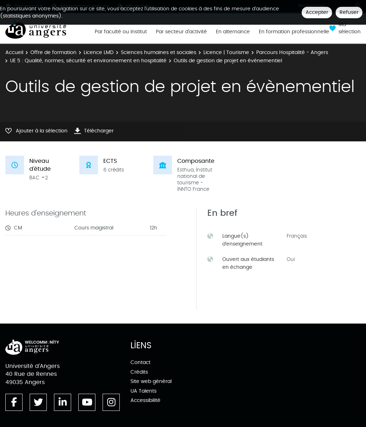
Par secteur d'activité (181, 31)
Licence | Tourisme (226, 52)
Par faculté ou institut (121, 31)
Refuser (349, 12)
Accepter (317, 12)
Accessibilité (145, 400)
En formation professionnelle (294, 31)
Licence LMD (99, 52)
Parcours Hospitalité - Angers (292, 52)
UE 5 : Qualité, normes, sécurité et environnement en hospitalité (88, 60)
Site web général (151, 381)
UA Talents (143, 391)
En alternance (233, 31)
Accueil (14, 52)
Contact (140, 362)
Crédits (139, 372)
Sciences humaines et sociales (158, 52)
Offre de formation (53, 52)
